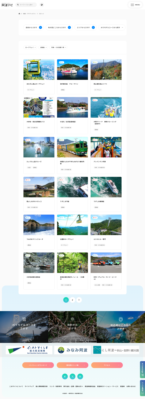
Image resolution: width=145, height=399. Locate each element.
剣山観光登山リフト (100, 84)
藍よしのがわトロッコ (34, 201)
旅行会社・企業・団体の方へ (73, 386)
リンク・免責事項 (56, 386)
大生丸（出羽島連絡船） (68, 122)
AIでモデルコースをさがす (24, 327)
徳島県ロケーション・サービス (107, 386)
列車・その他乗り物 (59, 47)
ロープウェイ (31, 47)
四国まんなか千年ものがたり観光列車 (72, 163)
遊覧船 (44, 47)
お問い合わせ (131, 386)
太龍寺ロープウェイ (67, 239)
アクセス (107, 365)
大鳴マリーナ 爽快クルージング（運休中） (105, 123)
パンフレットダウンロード (38, 365)
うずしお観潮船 (99, 201)
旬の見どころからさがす (121, 327)
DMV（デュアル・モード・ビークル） (105, 278)
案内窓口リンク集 (72, 365)
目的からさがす (72, 327)
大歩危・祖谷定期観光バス (36, 122)
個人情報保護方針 (42, 386)
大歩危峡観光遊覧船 (33, 277)
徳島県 (122, 386)
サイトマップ (29, 386)
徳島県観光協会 (90, 386)
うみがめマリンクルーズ (35, 239)
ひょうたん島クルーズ (34, 162)
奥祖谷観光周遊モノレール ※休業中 (72, 278)
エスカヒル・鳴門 (100, 239)
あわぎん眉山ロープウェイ (36, 84)
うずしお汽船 (64, 201)
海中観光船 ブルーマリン (69, 84)
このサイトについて (16, 386)
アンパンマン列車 (100, 162)
